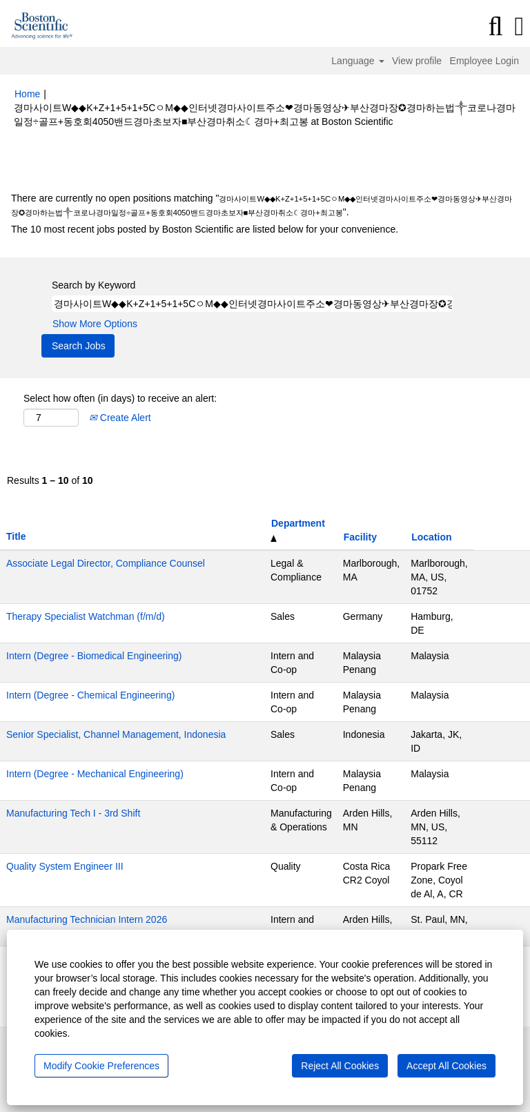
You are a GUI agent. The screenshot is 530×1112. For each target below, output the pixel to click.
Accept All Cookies (446, 1065)
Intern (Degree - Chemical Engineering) (90, 695)
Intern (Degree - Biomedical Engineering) (93, 655)
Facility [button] (360, 537)
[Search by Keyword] (252, 303)
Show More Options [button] (94, 323)
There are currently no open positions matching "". (261, 205)
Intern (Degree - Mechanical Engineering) (95, 773)
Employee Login (484, 60)
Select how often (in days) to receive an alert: (120, 398)
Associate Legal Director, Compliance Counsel (105, 563)
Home (27, 93)
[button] (519, 26)
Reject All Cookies (340, 1065)
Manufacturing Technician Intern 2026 (86, 919)
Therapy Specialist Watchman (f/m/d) (85, 616)
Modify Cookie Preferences (101, 1065)
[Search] (495, 26)
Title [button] (16, 536)
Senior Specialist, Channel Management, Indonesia (116, 734)
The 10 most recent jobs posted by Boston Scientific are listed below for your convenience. (204, 229)
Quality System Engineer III (65, 866)
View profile (417, 60)
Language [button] (357, 60)
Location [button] (431, 537)
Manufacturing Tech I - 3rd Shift (73, 813)
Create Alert (120, 417)
